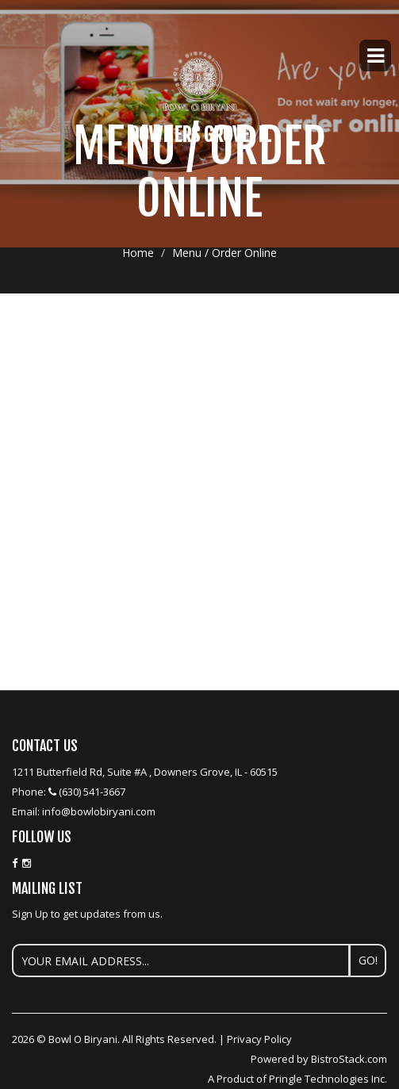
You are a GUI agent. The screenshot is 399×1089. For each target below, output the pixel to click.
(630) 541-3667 (92, 791)
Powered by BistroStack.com (319, 1059)
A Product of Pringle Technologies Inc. (297, 1079)
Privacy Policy (259, 1039)
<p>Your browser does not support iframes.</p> (199, 376)
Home (138, 252)
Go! (368, 960)
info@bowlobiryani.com (98, 811)
